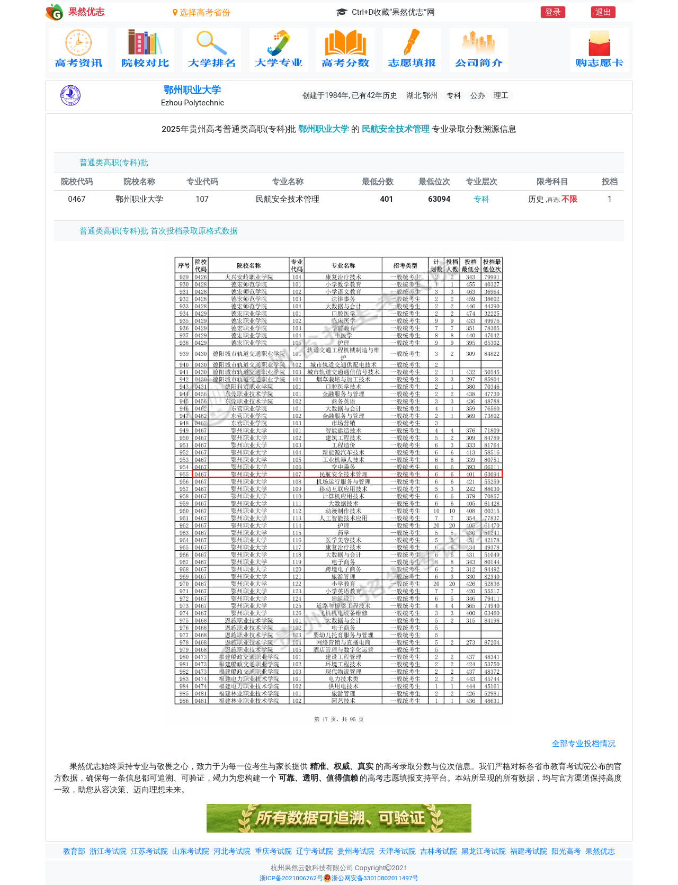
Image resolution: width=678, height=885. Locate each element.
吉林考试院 (438, 851)
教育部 (74, 851)
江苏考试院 (149, 851)
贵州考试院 (355, 851)
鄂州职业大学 (192, 90)
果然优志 (600, 851)
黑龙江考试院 (483, 851)
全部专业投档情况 (583, 743)
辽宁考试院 (314, 851)
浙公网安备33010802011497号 (370, 878)
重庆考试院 (273, 851)
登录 (553, 12)
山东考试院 (190, 851)
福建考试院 (528, 851)
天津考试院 (397, 851)
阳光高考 (566, 851)
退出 (603, 12)
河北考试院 (232, 851)
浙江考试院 (108, 851)
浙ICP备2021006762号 (291, 878)
